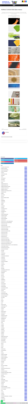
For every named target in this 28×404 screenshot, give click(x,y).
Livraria (14, 326)
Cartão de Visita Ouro (14, 233)
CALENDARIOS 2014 (14, 211)
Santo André (14, 379)
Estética (14, 275)
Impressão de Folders (14, 315)
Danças (14, 265)
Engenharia (14, 272)
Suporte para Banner (14, 386)
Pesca (14, 364)
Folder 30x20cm (14, 283)
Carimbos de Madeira (14, 215)
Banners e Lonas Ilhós (14, 189)
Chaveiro (14, 251)
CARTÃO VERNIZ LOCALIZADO (14, 246)
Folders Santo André (14, 293)
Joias (14, 322)
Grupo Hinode (14, 307)
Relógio (14, 375)
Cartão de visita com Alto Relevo (14, 226)
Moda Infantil (14, 340)
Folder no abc (14, 289)
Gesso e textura (14, 304)
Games (14, 301)
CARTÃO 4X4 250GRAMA (14, 218)
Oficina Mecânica (14, 350)
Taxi (14, 390)
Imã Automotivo (14, 311)
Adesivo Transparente (14, 171)
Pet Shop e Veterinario (14, 365)
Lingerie (14, 325)
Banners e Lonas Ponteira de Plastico (14, 190)
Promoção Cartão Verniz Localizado (14, 372)
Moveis (14, 344)
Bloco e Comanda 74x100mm (14, 197)
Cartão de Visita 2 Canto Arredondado (14, 222)
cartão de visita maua (14, 232)
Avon (14, 182)
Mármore (14, 332)
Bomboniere (14, 200)
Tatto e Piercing (14, 389)
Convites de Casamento (14, 261)
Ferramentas (14, 279)
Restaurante (14, 376)
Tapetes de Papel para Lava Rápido (14, 387)
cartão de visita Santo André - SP (14, 240)
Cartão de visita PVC (14, 236)
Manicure (14, 329)
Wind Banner (14, 400)
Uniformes (14, 394)
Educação (14, 268)
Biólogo (14, 196)
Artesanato (14, 179)
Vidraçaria (14, 397)
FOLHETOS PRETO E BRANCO (14, 294)
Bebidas (14, 193)
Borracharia (14, 201)
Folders (14, 290)
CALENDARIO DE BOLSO (14, 208)
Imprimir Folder (14, 318)
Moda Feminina (14, 339)
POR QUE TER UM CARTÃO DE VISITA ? (14, 368)
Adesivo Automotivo (14, 168)
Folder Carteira (14, 286)
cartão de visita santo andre (14, 239)
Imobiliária (14, 314)
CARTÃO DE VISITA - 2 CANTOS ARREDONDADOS (14, 221)
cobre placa (14, 254)
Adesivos (14, 172)
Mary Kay (14, 333)
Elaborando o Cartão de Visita (14, 269)
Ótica (14, 351)
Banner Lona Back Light (14, 183)
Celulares (14, 250)
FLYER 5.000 (14, 282)
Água (14, 176)
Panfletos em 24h (14, 358)
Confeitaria (14, 257)
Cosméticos (14, 264)
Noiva (14, 347)
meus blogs (7, 132)
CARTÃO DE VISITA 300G (14, 225)
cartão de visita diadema (14, 229)
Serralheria (14, 382)
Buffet (14, 204)
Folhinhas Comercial (14, 296)
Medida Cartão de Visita (14, 336)
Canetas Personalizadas (14, 214)
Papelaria (14, 361)
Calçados (14, 207)
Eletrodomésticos (14, 271)
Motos (14, 343)
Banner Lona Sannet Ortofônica (14, 186)
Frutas (14, 300)
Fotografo (14, 297)
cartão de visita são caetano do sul (14, 243)
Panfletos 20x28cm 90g (14, 357)
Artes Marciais (14, 178)
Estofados (14, 276)
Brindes (14, 203)
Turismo (14, 393)
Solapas (14, 383)
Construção (14, 258)
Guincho (14, 308)
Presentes (14, 369)
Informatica (14, 319)
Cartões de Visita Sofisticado (14, 247)
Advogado (14, 175)
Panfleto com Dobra (14, 354)
